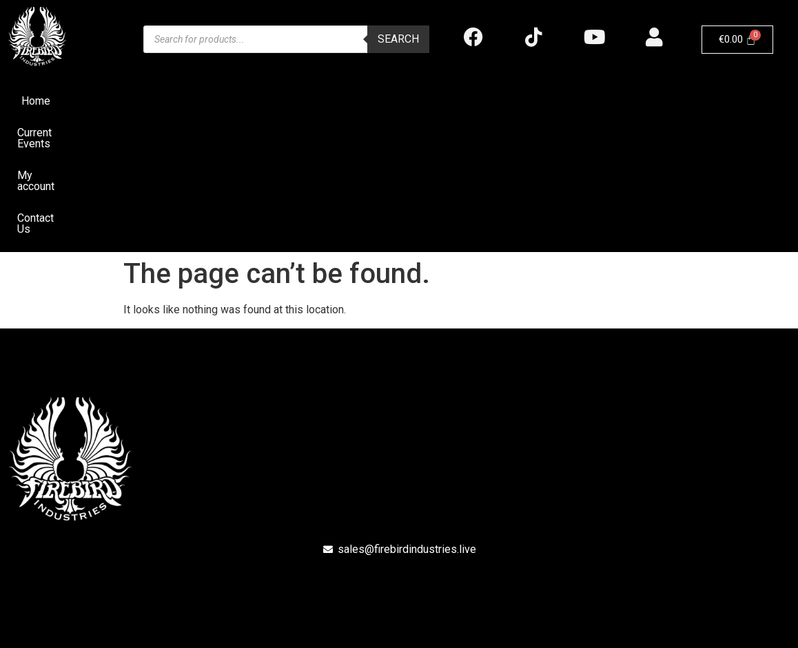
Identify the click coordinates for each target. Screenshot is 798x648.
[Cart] (738, 39)
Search (398, 38)
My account (432, 100)
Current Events (349, 100)
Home (279, 100)
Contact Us (507, 100)
